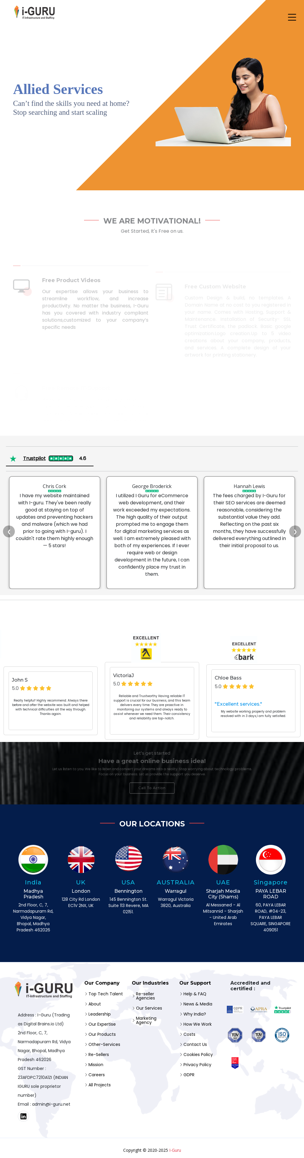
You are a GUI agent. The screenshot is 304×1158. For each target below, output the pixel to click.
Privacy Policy (197, 1065)
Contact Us (195, 1044)
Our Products (102, 1034)
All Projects (99, 1085)
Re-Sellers (98, 1054)
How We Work (197, 1024)
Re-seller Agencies (145, 996)
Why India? (194, 1014)
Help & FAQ (194, 994)
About (94, 1004)
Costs (189, 1034)
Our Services (149, 1008)
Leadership (99, 1014)
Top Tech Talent (105, 994)
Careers (96, 1075)
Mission (95, 1065)
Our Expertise (102, 1024)
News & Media (197, 1004)
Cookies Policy (198, 1054)
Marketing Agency (146, 1020)
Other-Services (104, 1044)
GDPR (188, 1075)
